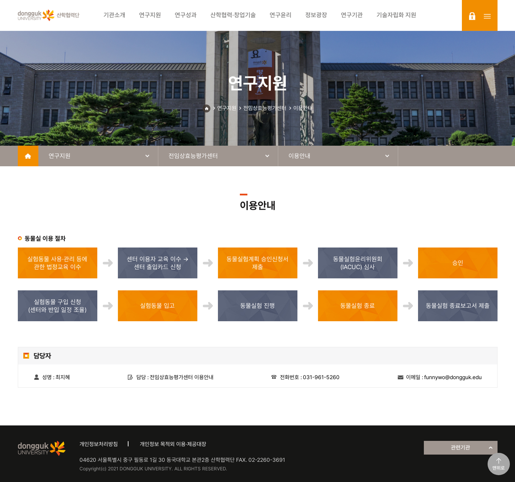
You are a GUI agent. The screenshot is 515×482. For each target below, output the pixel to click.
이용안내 (302, 108)
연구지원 (226, 108)
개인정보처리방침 (98, 444)
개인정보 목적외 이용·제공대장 (173, 444)
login (472, 16)
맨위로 (498, 468)
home (28, 156)
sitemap (487, 16)
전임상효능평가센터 (264, 108)
